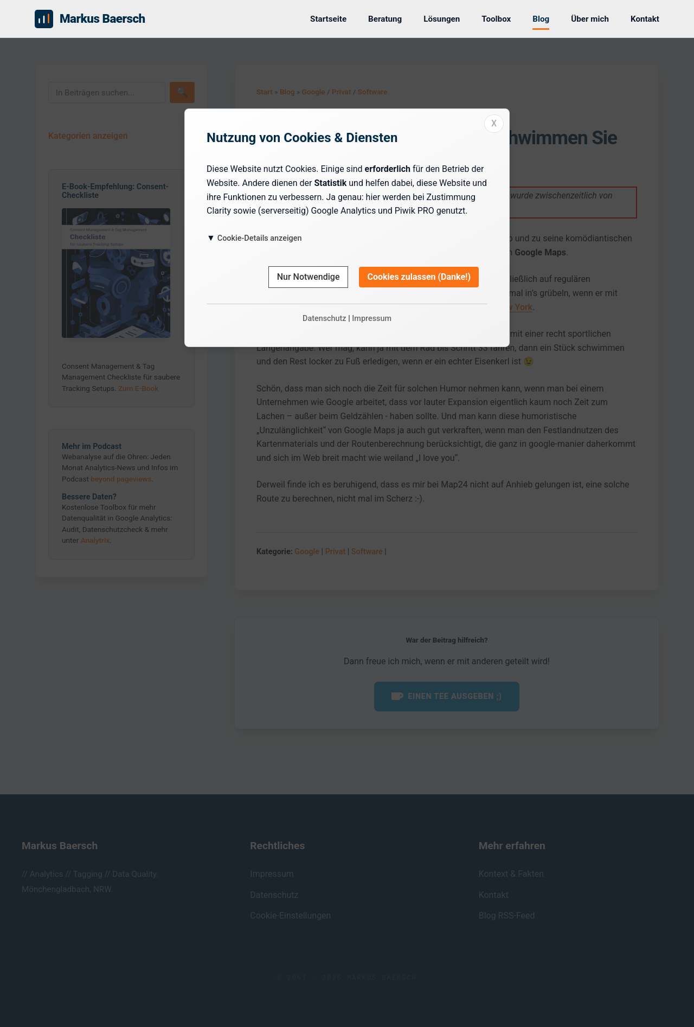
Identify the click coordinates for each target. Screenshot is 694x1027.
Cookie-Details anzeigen (259, 238)
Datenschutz (324, 318)
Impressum (371, 318)
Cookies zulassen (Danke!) (419, 277)
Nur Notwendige (308, 277)
